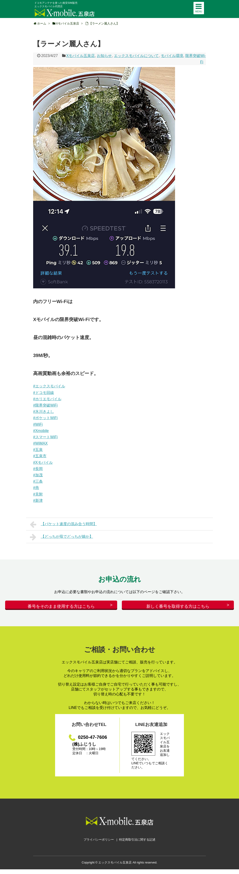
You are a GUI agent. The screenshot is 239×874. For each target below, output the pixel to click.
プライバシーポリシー (99, 844)
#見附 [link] (38, 494)
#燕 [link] (36, 488)
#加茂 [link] (38, 475)
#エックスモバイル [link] (49, 386)
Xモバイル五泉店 (80, 56)
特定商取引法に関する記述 (137, 844)
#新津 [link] (38, 500)
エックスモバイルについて (136, 56)
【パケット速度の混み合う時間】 (63, 524)
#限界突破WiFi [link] (45, 405)
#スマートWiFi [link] (45, 437)
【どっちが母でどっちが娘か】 (61, 537)
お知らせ (104, 56)
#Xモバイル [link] (43, 462)
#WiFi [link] (38, 424)
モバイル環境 (172, 56)
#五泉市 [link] (39, 456)
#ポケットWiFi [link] (45, 418)
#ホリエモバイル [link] (47, 399)
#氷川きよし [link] (43, 412)
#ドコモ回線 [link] (43, 393)
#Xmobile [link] (41, 431)
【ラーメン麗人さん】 (104, 23)
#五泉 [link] (38, 450)
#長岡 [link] (38, 469)
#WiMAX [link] (40, 443)
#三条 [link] (38, 481)
